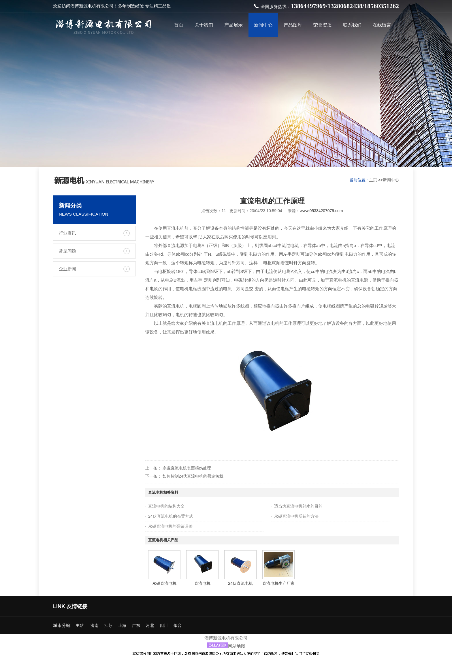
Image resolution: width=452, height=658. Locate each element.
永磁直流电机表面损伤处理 (187, 468)
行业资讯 (67, 233)
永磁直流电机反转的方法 (296, 516)
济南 (95, 625)
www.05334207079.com (321, 210)
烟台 (178, 625)
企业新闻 (67, 268)
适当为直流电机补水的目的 (298, 506)
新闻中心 (391, 180)
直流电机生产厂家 (278, 583)
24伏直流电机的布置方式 (170, 516)
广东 (136, 625)
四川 (164, 625)
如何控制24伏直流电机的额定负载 (193, 476)
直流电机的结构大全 (166, 506)
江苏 (108, 625)
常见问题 (67, 250)
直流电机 (202, 583)
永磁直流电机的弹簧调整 (170, 526)
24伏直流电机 (240, 583)
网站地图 (236, 646)
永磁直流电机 (164, 583)
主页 (373, 180)
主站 (79, 625)
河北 (150, 625)
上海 (122, 625)
